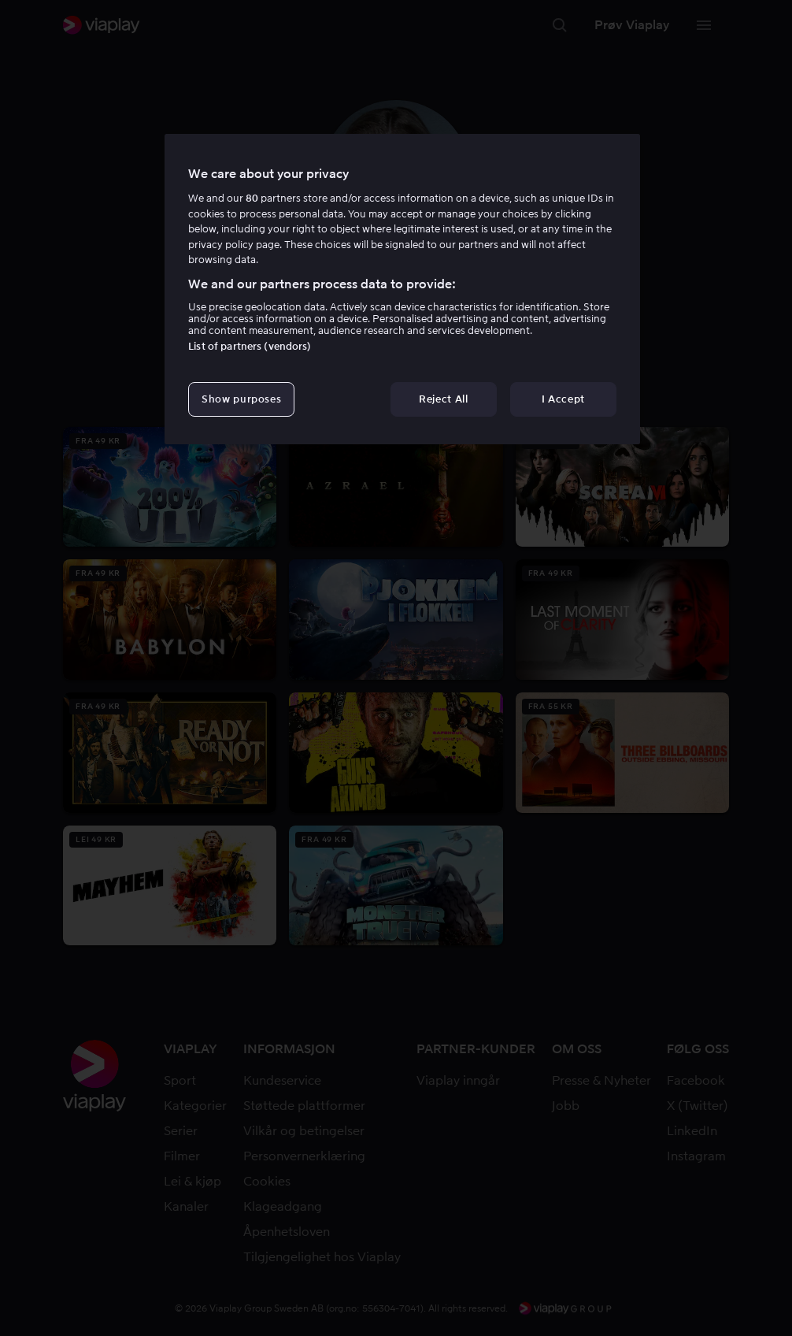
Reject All (443, 399)
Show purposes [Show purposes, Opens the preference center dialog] (241, 399)
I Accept (563, 399)
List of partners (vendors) (249, 346)
